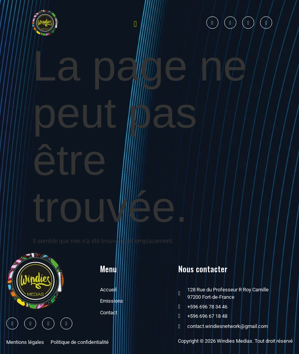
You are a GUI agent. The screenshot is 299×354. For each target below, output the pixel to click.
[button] (135, 24)
